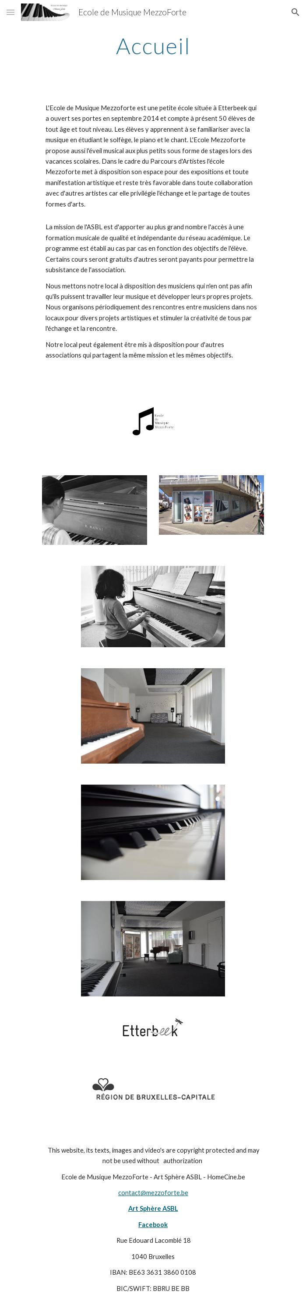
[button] (10, 12)
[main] (153, 46)
